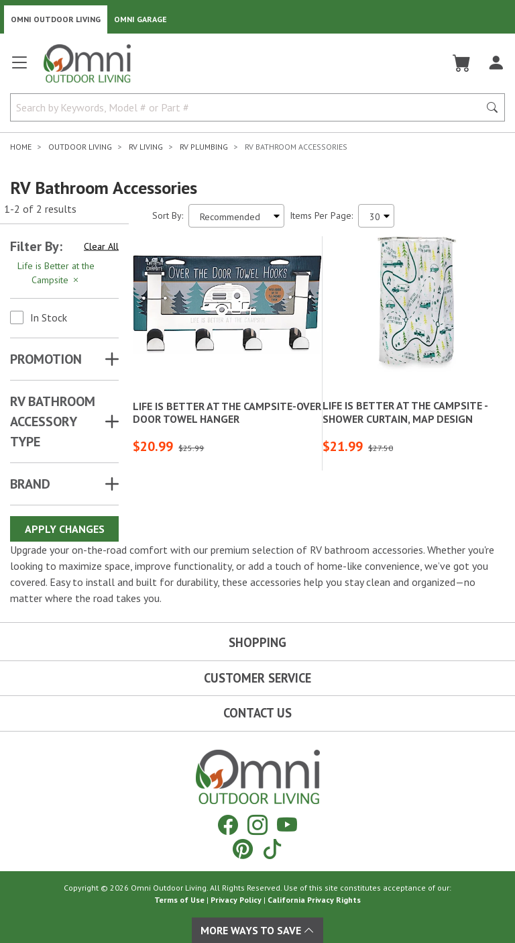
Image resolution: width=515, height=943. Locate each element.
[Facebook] (228, 824)
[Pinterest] (243, 849)
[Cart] (462, 63)
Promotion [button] (46, 359)
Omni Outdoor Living (56, 19)
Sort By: (167, 215)
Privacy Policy (236, 900)
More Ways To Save (257, 930)
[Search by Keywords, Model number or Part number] (249, 107)
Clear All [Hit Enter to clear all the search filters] (101, 246)
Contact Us (257, 713)
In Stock (48, 317)
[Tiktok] (272, 849)
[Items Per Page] (376, 216)
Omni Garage (140, 19)
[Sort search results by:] (236, 216)
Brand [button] (30, 484)
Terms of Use (179, 900)
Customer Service (257, 678)
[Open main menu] (19, 68)
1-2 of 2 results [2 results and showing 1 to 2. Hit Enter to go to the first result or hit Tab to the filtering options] (40, 208)
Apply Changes (65, 529)
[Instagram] (257, 824)
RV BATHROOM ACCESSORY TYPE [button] (52, 421)
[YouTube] (287, 824)
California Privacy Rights (314, 900)
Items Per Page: (321, 215)
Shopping (257, 642)
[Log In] (496, 63)
